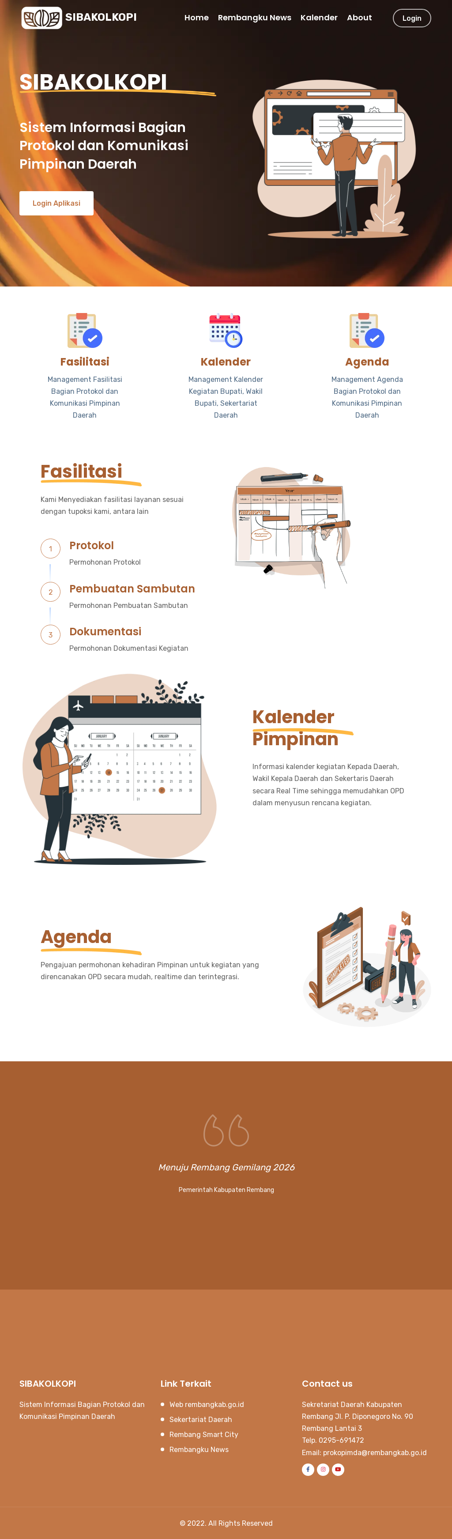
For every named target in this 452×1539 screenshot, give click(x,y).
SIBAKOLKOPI (79, 18)
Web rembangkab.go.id (207, 1404)
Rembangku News (254, 17)
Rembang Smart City (204, 1434)
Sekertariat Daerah (201, 1419)
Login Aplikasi (56, 203)
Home (197, 17)
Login (412, 18)
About (359, 17)
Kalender (319, 17)
